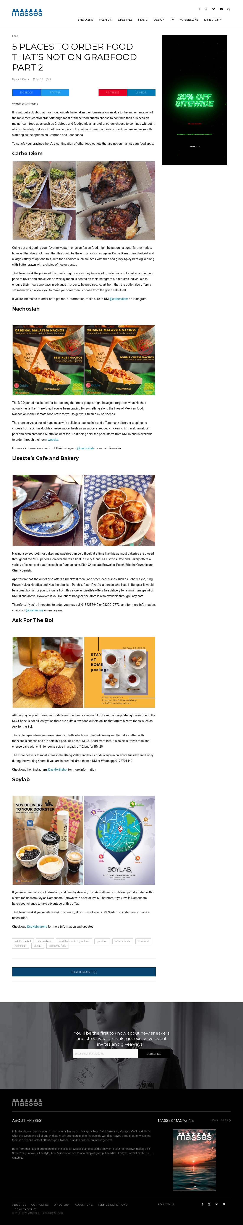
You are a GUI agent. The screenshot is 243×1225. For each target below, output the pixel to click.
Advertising (84, 1205)
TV (172, 19)
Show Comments (84, 972)
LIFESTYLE (125, 19)
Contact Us (40, 1205)
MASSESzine (189, 19)
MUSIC (143, 19)
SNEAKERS (85, 19)
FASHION (105, 19)
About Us (19, 1205)
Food (15, 36)
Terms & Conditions (112, 1205)
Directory (212, 19)
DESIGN (159, 19)
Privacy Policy (26, 1209)
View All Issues (221, 1120)
